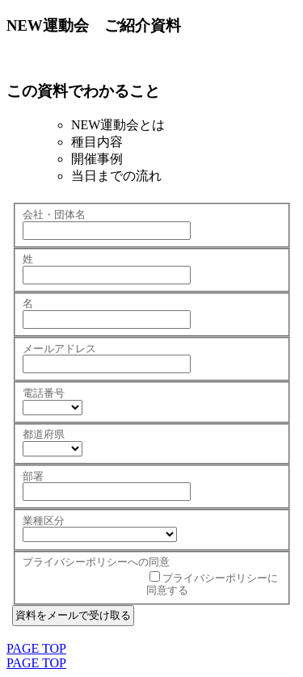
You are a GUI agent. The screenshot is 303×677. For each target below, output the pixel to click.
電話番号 (44, 393)
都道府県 (44, 434)
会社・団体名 (54, 214)
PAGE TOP (36, 648)
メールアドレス (59, 349)
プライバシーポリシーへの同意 (96, 562)
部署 (33, 476)
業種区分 (44, 521)
